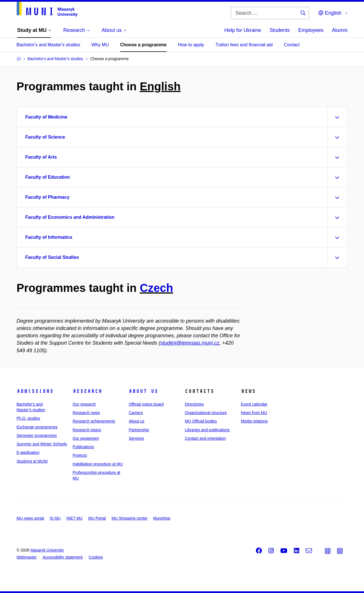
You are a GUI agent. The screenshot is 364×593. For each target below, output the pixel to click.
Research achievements (94, 421)
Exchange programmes (37, 427)
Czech (156, 288)
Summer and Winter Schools (42, 444)
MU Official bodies (201, 421)
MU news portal (30, 518)
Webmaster (27, 557)
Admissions (35, 391)
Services (136, 438)
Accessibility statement (63, 557)
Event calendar (254, 404)
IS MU (55, 518)
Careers (136, 412)
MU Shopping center (129, 518)
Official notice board (146, 404)
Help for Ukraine (242, 30)
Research (87, 391)
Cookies (96, 557)
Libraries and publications (207, 430)
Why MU (100, 44)
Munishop (162, 518)
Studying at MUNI (32, 461)
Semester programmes (37, 435)
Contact (292, 44)
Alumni (339, 30)
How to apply (191, 44)
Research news (86, 412)
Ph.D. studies (28, 418)
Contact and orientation (205, 438)
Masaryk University (47, 550)
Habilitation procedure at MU (98, 464)
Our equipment (86, 438)
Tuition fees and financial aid (244, 44)
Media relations (254, 421)
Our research (84, 404)
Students (280, 30)
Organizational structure (206, 412)
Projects (80, 455)
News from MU (254, 412)
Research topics (87, 430)
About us (143, 391)
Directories (194, 404)
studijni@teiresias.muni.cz (189, 343)
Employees (310, 30)
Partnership (139, 430)
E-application (28, 452)
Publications (83, 447)
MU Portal (97, 518)
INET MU (74, 518)
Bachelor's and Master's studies (48, 44)
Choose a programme (143, 44)
